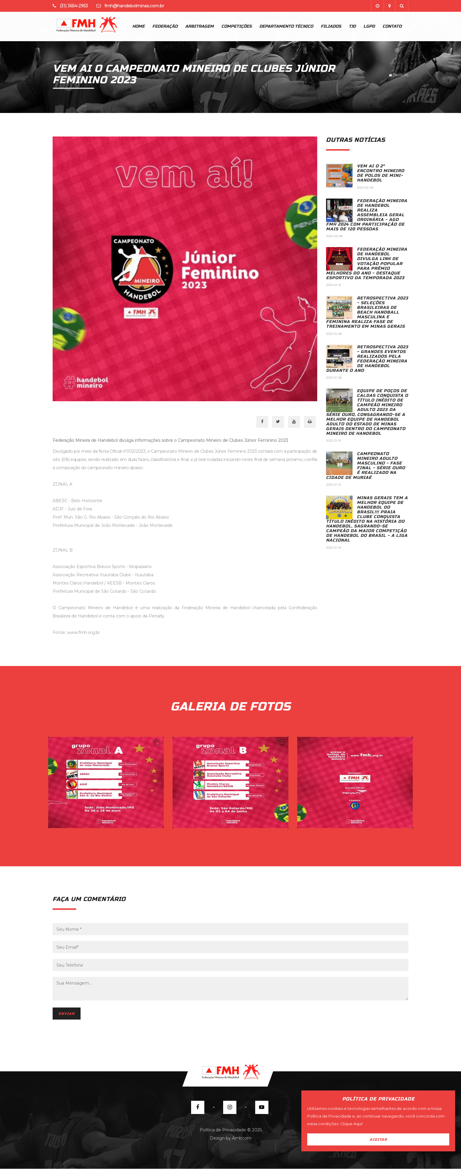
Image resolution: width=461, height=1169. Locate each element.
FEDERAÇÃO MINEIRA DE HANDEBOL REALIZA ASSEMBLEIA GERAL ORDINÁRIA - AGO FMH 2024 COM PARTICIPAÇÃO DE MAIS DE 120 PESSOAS (366, 215)
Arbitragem (199, 26)
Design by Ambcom (230, 1138)
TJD (352, 26)
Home (138, 26)
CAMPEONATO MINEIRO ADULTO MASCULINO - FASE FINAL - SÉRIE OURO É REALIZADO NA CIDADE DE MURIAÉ (365, 465)
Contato (392, 26)
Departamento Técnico (286, 26)
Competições (236, 26)
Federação (165, 26)
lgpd (369, 26)
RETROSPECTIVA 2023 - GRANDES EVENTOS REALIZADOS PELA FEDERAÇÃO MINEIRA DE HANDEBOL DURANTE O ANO (367, 358)
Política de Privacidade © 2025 (231, 1130)
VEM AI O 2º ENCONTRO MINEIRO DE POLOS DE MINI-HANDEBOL (380, 173)
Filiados (331, 26)
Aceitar (378, 1140)
